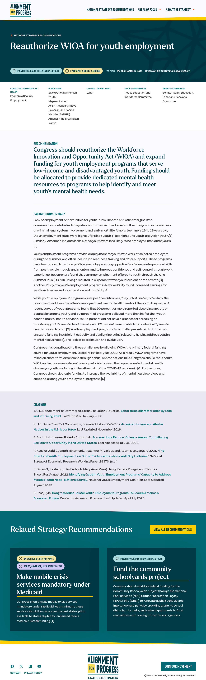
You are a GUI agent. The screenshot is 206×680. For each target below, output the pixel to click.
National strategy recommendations (37, 35)
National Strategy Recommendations (110, 9)
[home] (20, 10)
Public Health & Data (129, 71)
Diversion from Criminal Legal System (167, 71)
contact (15, 672)
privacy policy (33, 672)
